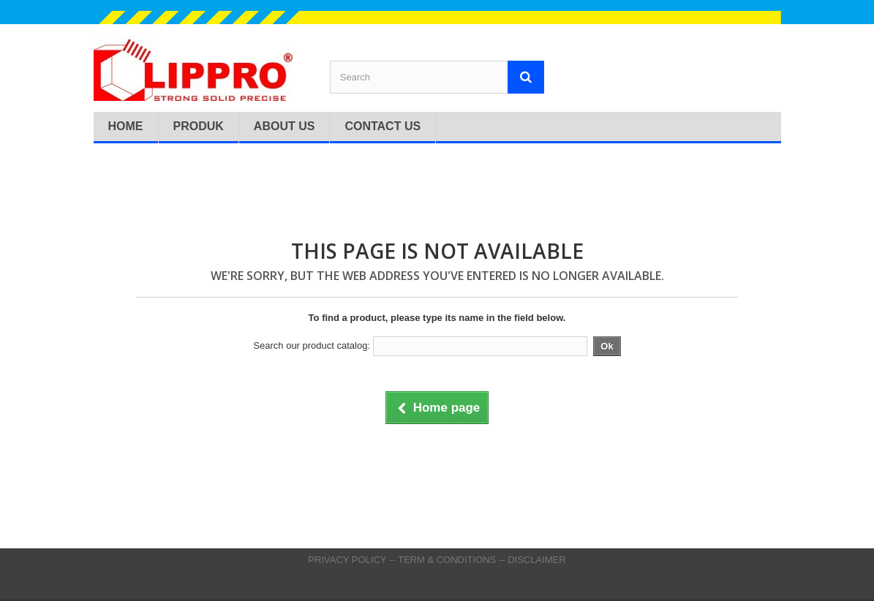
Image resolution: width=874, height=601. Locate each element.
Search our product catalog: (311, 345)
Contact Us (382, 126)
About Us (284, 126)
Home (125, 126)
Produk (198, 126)
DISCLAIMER (536, 559)
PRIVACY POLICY (347, 559)
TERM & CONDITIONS (447, 559)
